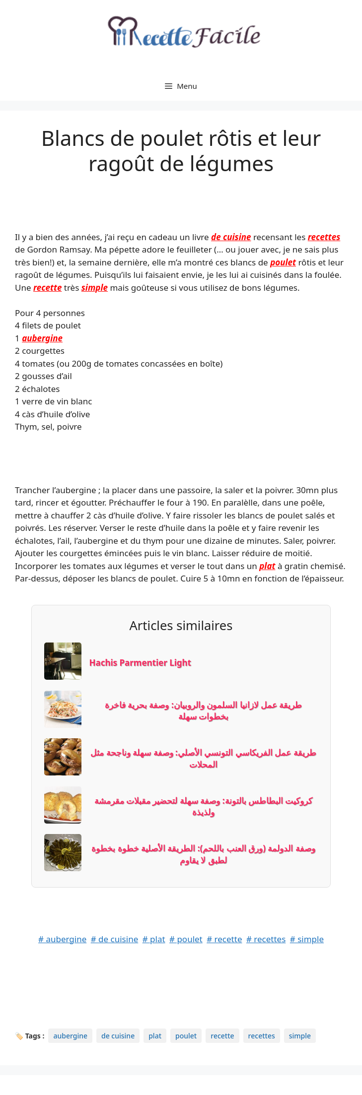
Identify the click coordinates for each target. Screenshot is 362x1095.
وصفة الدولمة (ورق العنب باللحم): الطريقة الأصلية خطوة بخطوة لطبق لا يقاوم (203, 854)
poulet (283, 262)
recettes (324, 237)
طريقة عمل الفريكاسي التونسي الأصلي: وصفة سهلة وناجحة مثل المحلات (203, 758)
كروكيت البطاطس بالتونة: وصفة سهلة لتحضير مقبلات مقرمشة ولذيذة (203, 806)
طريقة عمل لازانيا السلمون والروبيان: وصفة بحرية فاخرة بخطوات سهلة (203, 710)
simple (94, 287)
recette (47, 287)
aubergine (42, 338)
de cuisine (231, 237)
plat (267, 566)
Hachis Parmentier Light (140, 662)
